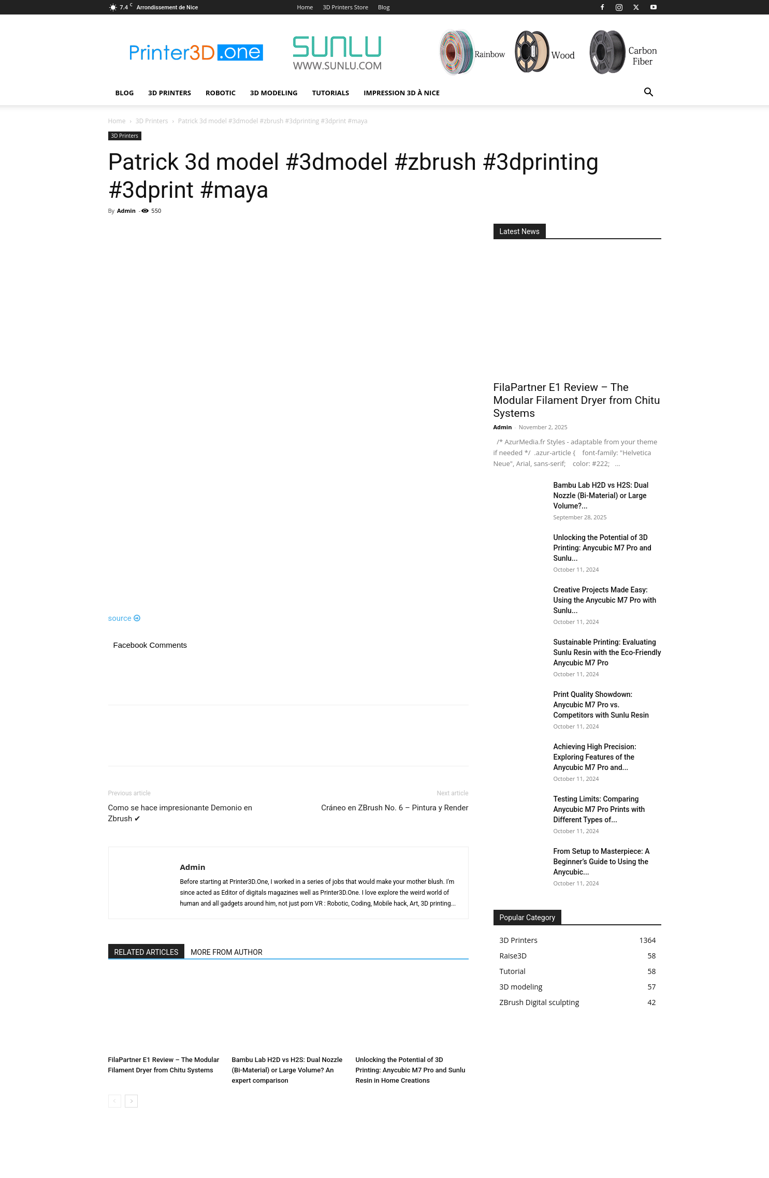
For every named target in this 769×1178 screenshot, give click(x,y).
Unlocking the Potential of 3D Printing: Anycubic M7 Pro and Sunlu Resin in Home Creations (411, 1070)
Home (305, 7)
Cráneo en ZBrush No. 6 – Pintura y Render (394, 807)
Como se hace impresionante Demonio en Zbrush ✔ (180, 813)
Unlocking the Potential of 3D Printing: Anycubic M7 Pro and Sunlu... (602, 547)
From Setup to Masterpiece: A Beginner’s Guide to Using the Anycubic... (602, 861)
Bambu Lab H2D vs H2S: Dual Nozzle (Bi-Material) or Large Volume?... (601, 495)
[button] (648, 93)
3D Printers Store (345, 7)
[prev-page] (114, 1101)
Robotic (221, 92)
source (124, 618)
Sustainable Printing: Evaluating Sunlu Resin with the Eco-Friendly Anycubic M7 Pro (607, 652)
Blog (383, 7)
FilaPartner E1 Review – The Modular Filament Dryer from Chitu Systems (577, 400)
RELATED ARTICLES (146, 952)
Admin (126, 210)
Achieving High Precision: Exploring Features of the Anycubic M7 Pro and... (595, 757)
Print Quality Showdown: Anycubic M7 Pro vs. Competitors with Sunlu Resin (601, 704)
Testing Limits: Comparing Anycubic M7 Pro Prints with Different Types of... (599, 809)
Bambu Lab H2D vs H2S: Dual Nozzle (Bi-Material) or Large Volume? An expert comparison (287, 1070)
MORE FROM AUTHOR (226, 952)
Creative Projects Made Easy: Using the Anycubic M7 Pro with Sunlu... (605, 600)
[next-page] (131, 1101)
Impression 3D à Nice (402, 92)
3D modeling (274, 92)
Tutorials (331, 92)
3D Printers (169, 92)
